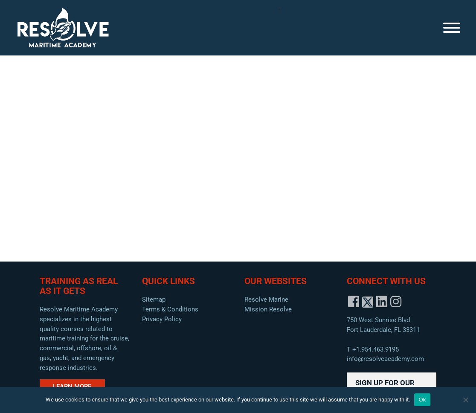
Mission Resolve (268, 309)
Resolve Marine (266, 299)
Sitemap (153, 299)
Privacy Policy (162, 319)
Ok (422, 399)
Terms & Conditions (170, 309)
